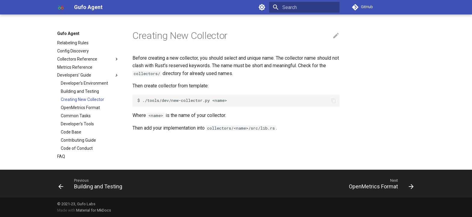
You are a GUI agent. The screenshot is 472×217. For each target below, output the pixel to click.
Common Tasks (76, 115)
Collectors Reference (88, 59)
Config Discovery (73, 51)
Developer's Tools (77, 123)
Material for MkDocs (93, 210)
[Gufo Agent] (61, 7)
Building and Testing (80, 91)
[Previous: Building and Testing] (92, 183)
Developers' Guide (88, 75)
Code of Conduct (77, 148)
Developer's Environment (84, 83)
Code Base (71, 132)
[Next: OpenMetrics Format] (379, 183)
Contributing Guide (78, 140)
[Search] (304, 7)
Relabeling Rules (72, 42)
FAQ (61, 156)
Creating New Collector (82, 99)
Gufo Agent (68, 33)
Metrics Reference (74, 67)
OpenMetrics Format (80, 107)
